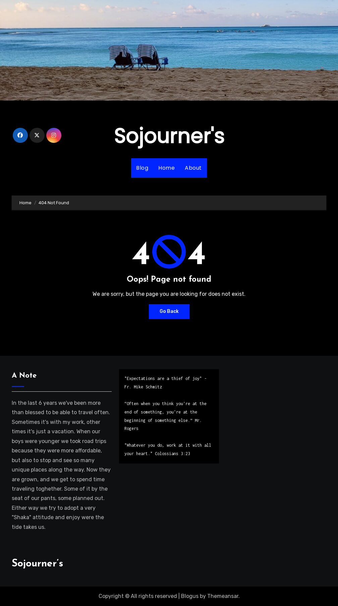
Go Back (169, 311)
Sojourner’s (37, 564)
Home (166, 168)
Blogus (190, 596)
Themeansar (222, 596)
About (193, 168)
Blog (142, 168)
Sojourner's (169, 136)
